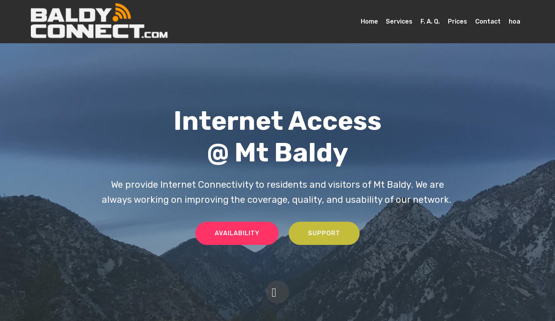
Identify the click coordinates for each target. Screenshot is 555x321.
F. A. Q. (430, 21)
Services (399, 21)
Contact (488, 21)
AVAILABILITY (237, 233)
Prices (457, 21)
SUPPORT (324, 233)
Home (369, 21)
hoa (514, 21)
